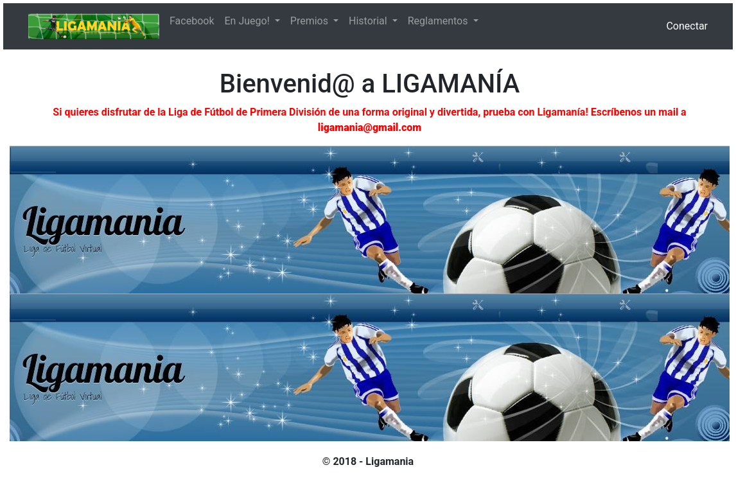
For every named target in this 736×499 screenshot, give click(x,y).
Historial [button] (369, 21)
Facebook (192, 21)
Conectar (687, 26)
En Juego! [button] (248, 21)
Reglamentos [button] (439, 21)
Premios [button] (310, 21)
